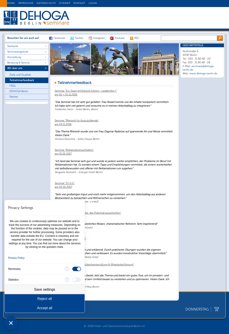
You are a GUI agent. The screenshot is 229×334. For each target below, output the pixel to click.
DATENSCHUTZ (46, 3)
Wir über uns (14, 68)
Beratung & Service (18, 62)
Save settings (44, 289)
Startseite (12, 46)
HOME (11, 3)
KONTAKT (79, 3)
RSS (136, 38)
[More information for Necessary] (67, 268)
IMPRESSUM (25, 3)
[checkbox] (76, 269)
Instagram (99, 38)
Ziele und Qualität (20, 74)
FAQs (12, 85)
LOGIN (93, 3)
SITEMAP (64, 3)
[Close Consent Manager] (11, 323)
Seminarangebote (17, 51)
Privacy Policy (16, 257)
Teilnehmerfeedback (21, 80)
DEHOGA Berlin (18, 91)
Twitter (79, 38)
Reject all (44, 299)
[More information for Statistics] (67, 279)
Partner (13, 96)
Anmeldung (14, 57)
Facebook (59, 38)
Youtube (120, 38)
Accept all (44, 308)
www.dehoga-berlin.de (203, 73)
